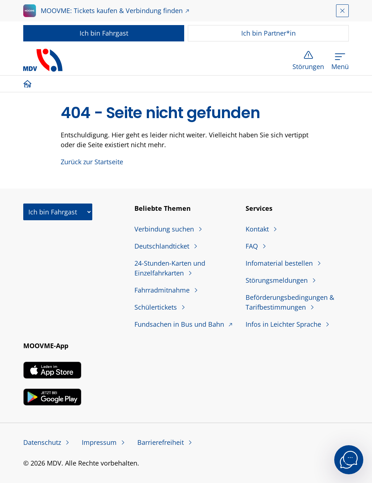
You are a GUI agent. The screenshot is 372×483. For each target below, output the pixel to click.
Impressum (100, 442)
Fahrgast (104, 33)
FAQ (253, 246)
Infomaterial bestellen (280, 263)
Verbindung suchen (165, 229)
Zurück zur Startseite (92, 161)
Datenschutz (43, 442)
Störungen (308, 66)
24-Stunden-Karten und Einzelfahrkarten (169, 268)
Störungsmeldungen (278, 280)
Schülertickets (156, 307)
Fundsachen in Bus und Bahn (180, 324)
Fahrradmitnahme (162, 290)
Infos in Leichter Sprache (284, 324)
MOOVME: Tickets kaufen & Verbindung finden (112, 10)
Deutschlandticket (162, 246)
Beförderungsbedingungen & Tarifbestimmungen (290, 302)
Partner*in (268, 33)
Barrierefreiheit (161, 442)
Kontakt (258, 229)
